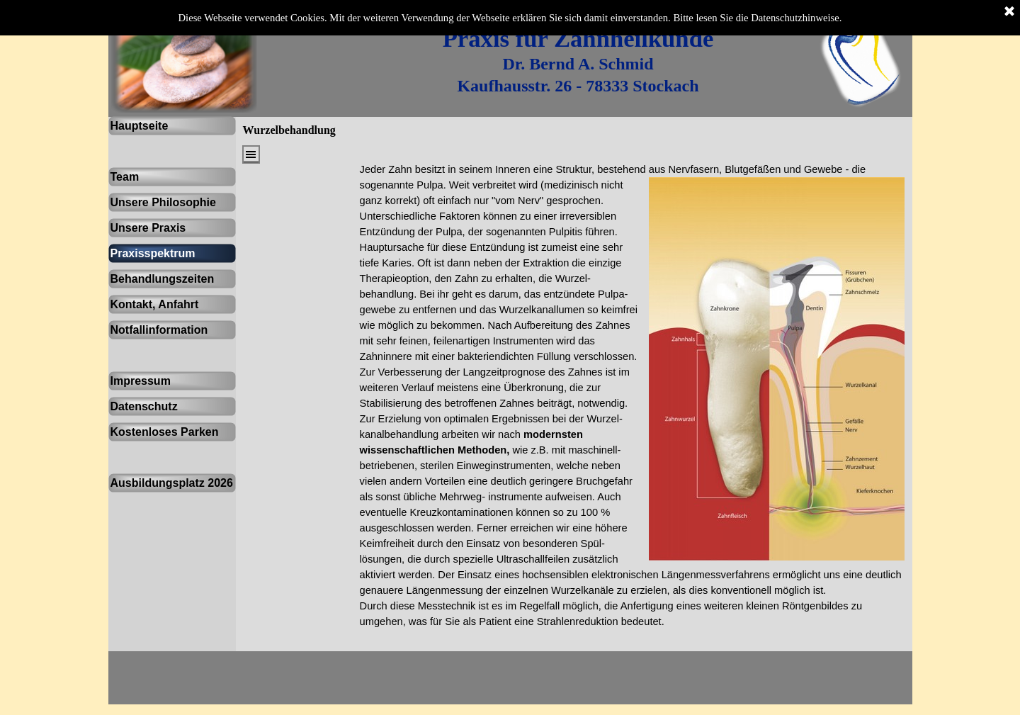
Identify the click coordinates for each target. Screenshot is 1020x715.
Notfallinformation (159, 330)
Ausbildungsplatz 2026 (171, 483)
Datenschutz (144, 406)
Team (125, 177)
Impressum (140, 381)
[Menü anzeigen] (251, 154)
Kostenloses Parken (164, 432)
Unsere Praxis (148, 228)
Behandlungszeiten (162, 279)
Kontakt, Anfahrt (154, 304)
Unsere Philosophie (163, 202)
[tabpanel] (578, 60)
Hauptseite (139, 126)
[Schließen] (1009, 12)
